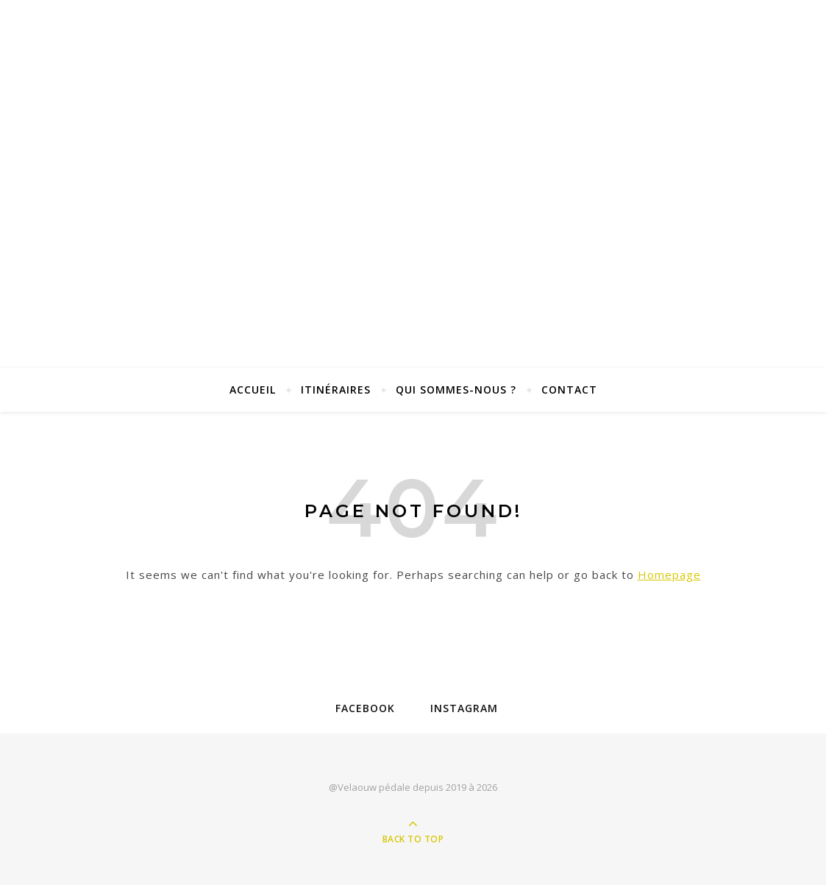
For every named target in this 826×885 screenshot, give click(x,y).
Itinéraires (336, 390)
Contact (569, 390)
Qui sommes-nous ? (456, 390)
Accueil (252, 390)
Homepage (669, 574)
